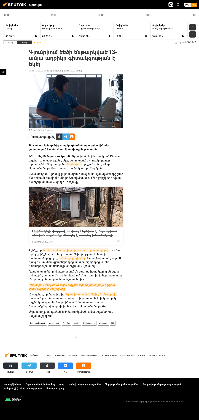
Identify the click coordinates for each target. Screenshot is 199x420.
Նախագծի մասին (12, 384)
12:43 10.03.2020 (37, 70)
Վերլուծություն (90, 355)
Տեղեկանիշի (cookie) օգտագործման (22, 388)
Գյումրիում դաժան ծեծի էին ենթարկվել (91, 294)
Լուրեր (9, 28)
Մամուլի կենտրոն (157, 355)
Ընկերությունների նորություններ (122, 384)
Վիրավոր (103, 323)
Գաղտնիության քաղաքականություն (162, 384)
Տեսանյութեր (127, 355)
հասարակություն (37, 323)
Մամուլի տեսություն (52, 28)
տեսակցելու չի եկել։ (73, 258)
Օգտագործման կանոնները (40, 384)
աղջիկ (77, 323)
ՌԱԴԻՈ (141, 355)
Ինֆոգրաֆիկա (109, 355)
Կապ (61, 384)
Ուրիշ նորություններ (89, 28)
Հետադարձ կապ (55, 388)
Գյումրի (66, 323)
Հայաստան (54, 323)
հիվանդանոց (89, 323)
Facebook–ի (74, 164)
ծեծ (112, 323)
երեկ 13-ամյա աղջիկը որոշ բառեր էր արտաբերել (75, 250)
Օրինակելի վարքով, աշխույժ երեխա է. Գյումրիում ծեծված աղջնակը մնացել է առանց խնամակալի (74, 233)
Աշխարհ (73, 355)
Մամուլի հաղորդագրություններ (84, 384)
